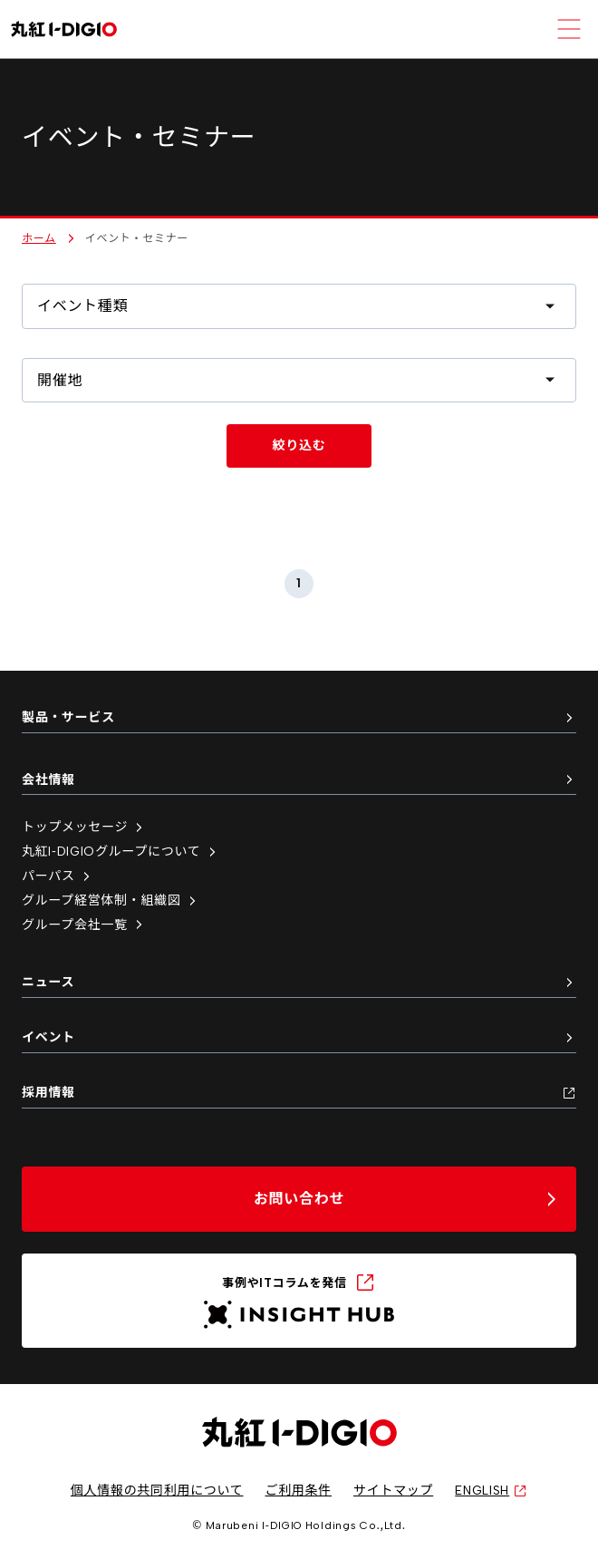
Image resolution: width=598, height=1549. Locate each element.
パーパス (57, 876)
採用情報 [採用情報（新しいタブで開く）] (299, 1092)
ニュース (299, 982)
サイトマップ (393, 1490)
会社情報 (299, 780)
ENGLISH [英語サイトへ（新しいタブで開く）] (491, 1490)
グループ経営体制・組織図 (110, 900)
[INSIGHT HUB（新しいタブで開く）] (299, 1301)
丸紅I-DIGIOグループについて (120, 851)
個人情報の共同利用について (157, 1490)
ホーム (39, 238)
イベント (299, 1037)
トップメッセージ (84, 827)
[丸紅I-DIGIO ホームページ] (64, 29)
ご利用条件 (299, 1490)
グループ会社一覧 (84, 925)
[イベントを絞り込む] (299, 446)
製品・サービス (299, 717)
